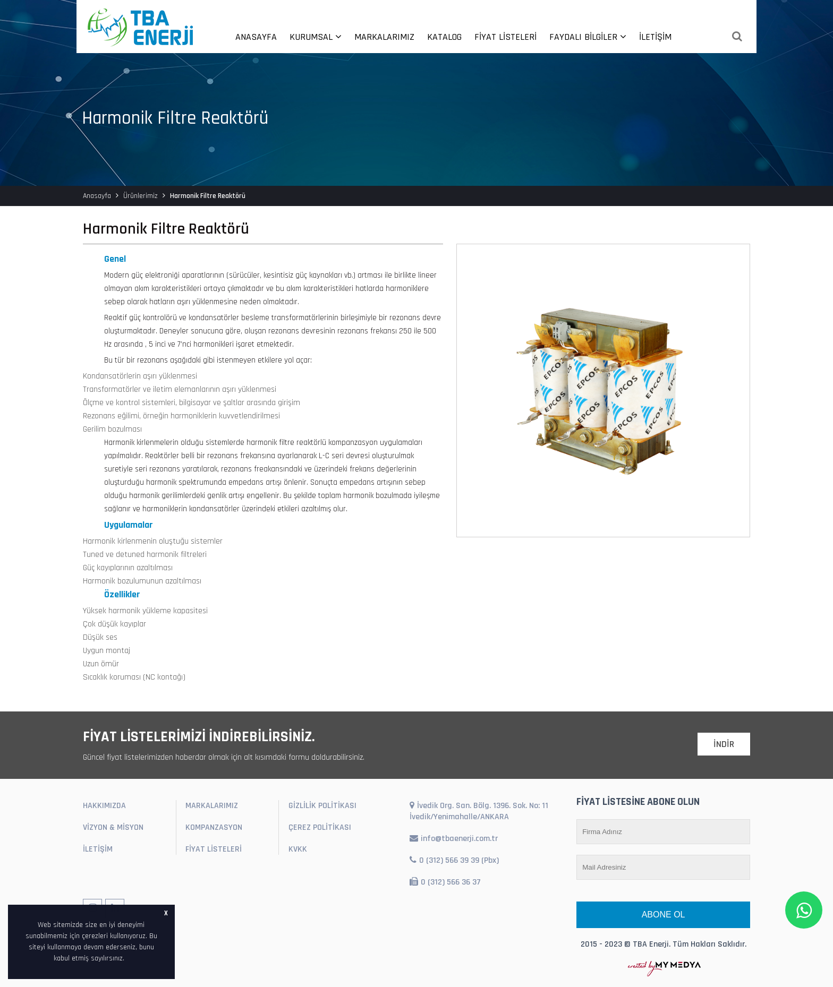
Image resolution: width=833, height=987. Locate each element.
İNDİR (723, 744)
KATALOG (444, 37)
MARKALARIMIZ (384, 37)
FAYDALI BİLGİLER (587, 37)
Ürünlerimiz (140, 196)
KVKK (297, 849)
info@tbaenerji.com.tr (454, 838)
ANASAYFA (256, 37)
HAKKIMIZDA (104, 805)
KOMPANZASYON (213, 827)
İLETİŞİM (655, 37)
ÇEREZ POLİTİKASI (319, 827)
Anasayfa (97, 196)
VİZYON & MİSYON (113, 827)
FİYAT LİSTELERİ (505, 37)
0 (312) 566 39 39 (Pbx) (454, 860)
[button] (128, 958)
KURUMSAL (316, 37)
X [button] (166, 913)
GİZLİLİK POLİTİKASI (322, 805)
